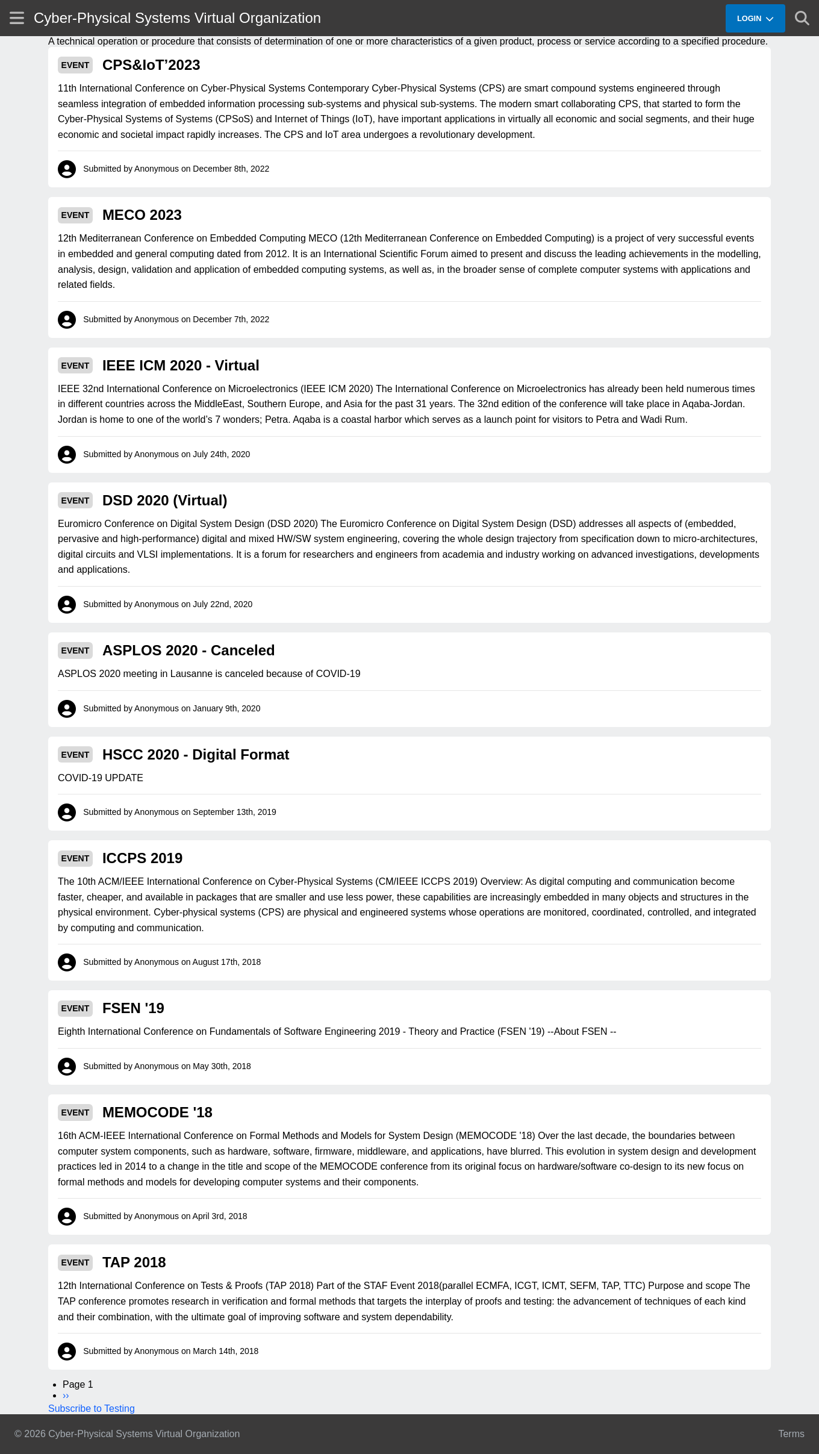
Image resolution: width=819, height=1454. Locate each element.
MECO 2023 (142, 215)
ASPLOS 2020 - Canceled (188, 650)
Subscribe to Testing (91, 1408)
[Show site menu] (17, 18)
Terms (791, 1434)
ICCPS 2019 (142, 858)
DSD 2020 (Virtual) (165, 500)
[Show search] (802, 18)
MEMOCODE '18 (157, 1112)
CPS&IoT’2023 (151, 65)
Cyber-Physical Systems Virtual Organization (177, 18)
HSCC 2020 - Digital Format (196, 754)
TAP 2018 (134, 1262)
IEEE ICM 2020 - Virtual (181, 365)
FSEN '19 (133, 1008)
